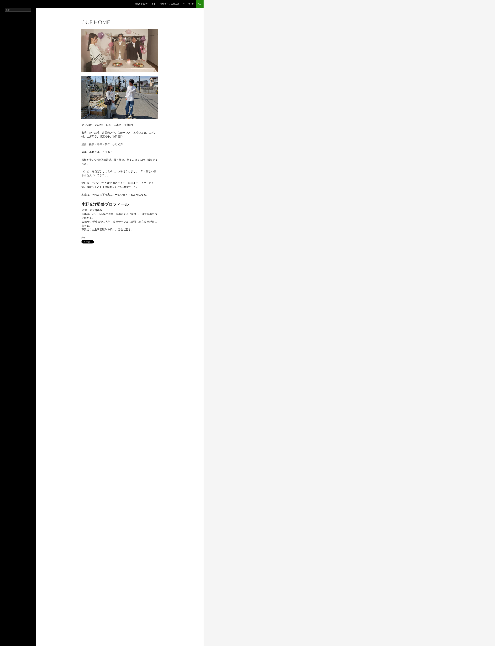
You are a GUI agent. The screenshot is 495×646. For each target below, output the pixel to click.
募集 (153, 4)
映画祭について (141, 4)
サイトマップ (188, 4)
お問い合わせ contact (169, 4)
